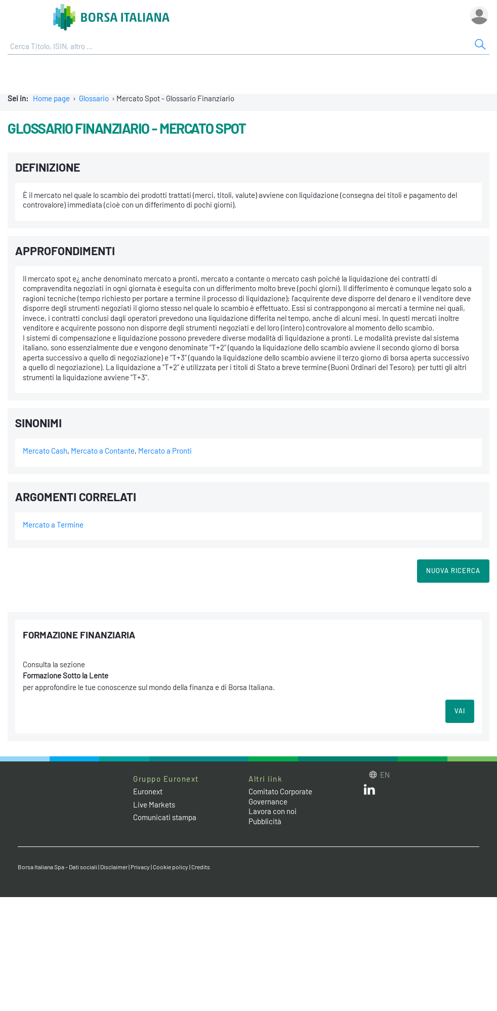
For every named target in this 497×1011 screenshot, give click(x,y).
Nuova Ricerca (453, 571)
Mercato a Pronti (165, 450)
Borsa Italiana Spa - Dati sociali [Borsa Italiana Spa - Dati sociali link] (57, 866)
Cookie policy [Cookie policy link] (170, 866)
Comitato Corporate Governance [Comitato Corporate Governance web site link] (280, 796)
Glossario (94, 98)
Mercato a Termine (53, 524)
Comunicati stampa (164, 817)
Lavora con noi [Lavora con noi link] (272, 811)
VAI (459, 711)
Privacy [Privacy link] (140, 866)
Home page (51, 98)
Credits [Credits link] (200, 866)
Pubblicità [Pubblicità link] (264, 821)
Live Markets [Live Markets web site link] (154, 804)
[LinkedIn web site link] (369, 791)
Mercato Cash (45, 450)
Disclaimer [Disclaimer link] (114, 866)
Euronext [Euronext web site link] (147, 791)
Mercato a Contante (103, 450)
